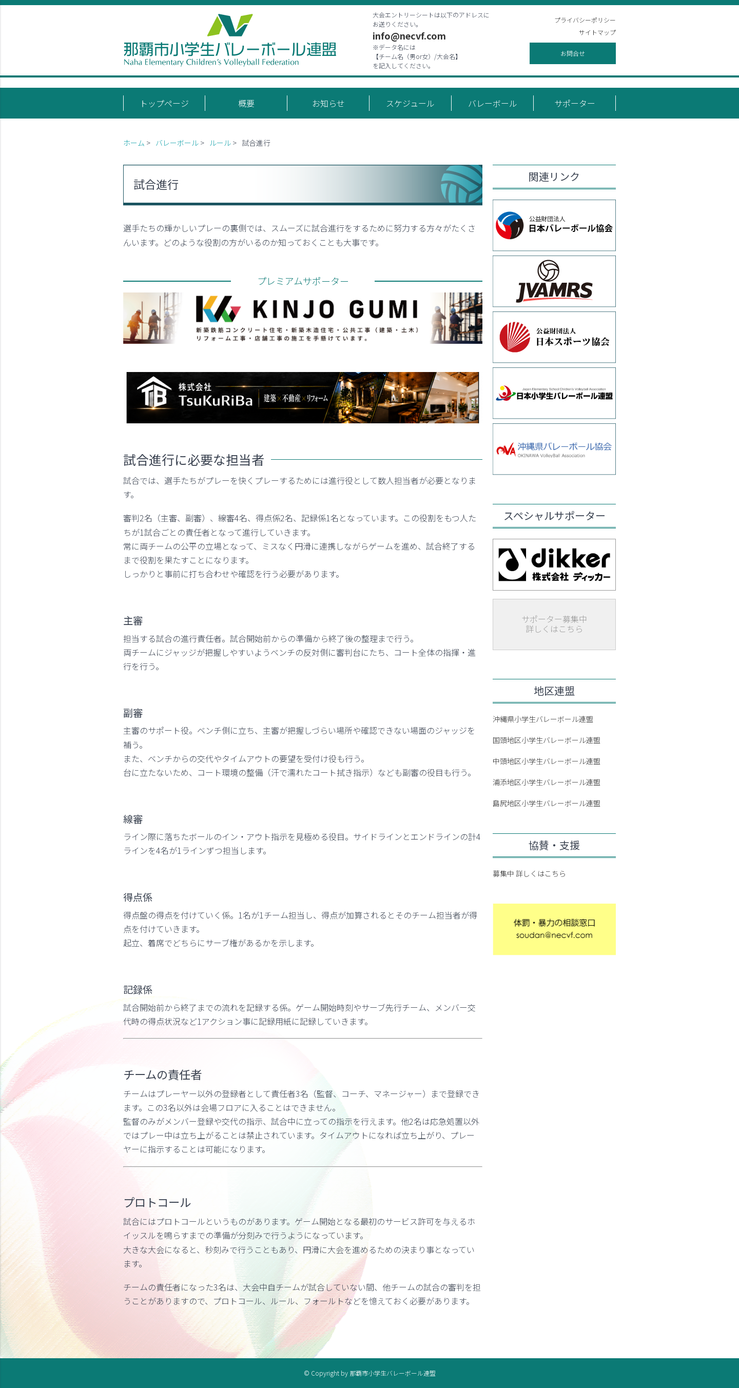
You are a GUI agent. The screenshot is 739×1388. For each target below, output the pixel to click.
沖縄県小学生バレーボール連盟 (543, 719)
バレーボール (492, 103)
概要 (246, 103)
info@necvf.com (409, 35)
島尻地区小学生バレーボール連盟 (546, 803)
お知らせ (328, 103)
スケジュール (410, 103)
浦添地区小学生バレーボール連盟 (546, 782)
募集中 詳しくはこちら (529, 873)
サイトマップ (597, 32)
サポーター (574, 103)
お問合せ (572, 53)
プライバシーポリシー (585, 19)
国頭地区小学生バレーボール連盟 (546, 740)
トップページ (164, 103)
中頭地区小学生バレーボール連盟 (546, 761)
